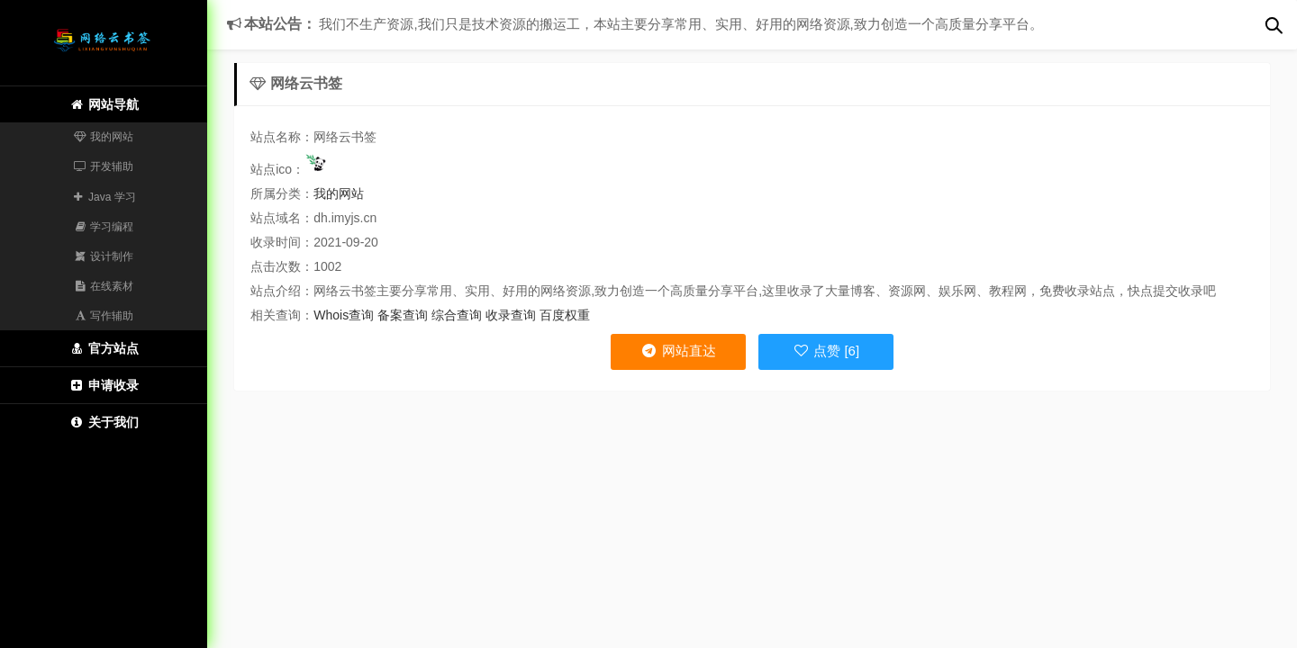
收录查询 (510, 315)
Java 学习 (103, 197)
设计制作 (104, 256)
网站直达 (677, 350)
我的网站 (104, 136)
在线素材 (104, 286)
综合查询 (456, 315)
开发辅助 (104, 166)
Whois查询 (343, 315)
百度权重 (565, 315)
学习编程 (104, 226)
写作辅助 (104, 316)
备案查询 (402, 315)
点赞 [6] (826, 350)
